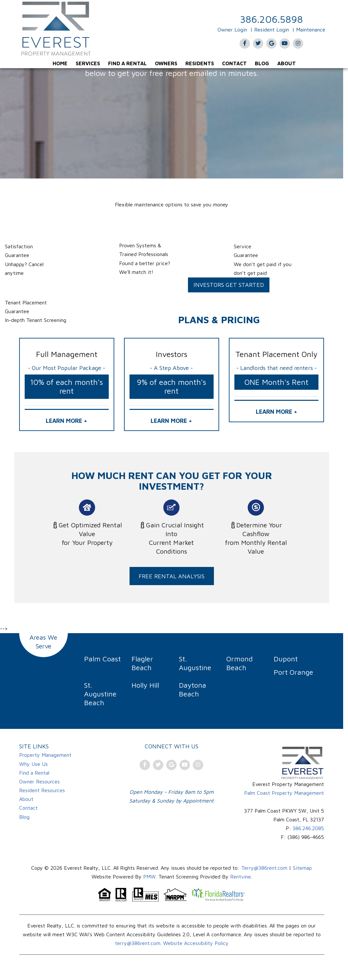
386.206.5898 (271, 19)
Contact (234, 63)
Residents (199, 63)
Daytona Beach (192, 689)
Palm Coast (102, 659)
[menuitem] (60, 63)
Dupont (286, 659)
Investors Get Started (228, 284)
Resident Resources (42, 790)
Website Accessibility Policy (196, 943)
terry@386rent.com (137, 943)
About (286, 63)
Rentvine (240, 876)
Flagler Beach (142, 663)
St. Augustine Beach (100, 694)
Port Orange (293, 672)
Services (88, 63)
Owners (166, 63)
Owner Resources (39, 781)
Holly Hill (145, 685)
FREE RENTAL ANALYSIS (172, 576)
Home (60, 63)
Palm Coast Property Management (284, 793)
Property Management (45, 755)
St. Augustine (195, 663)
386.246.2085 (308, 828)
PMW (149, 876)
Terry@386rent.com (264, 868)
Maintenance (310, 29)
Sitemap (302, 868)
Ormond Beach (239, 663)
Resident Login (271, 29)
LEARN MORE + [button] (66, 420)
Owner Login (232, 29)
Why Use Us (33, 764)
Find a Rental (127, 63)
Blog (262, 63)
